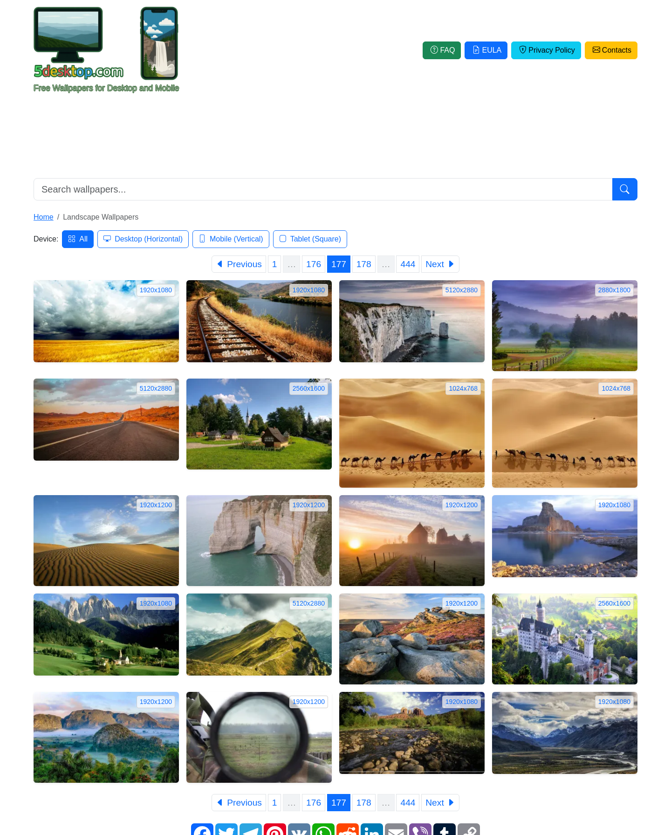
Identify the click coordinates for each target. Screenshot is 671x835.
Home (44, 217)
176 (313, 264)
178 (363, 264)
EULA (486, 50)
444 (407, 264)
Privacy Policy (546, 50)
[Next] (440, 264)
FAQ (442, 50)
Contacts (611, 50)
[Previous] (239, 264)
